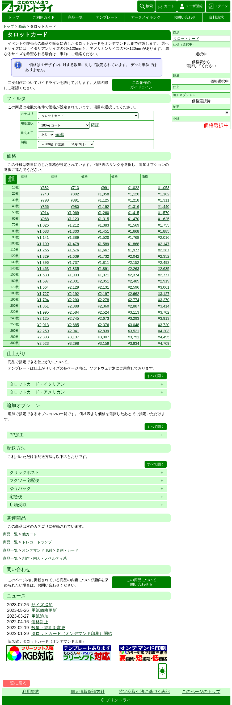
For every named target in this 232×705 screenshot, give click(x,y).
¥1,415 (133, 213)
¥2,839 (103, 331)
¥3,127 (163, 294)
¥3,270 (163, 300)
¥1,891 (103, 269)
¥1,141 (43, 237)
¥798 (44, 200)
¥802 (75, 194)
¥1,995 (43, 312)
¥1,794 (43, 300)
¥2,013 (43, 325)
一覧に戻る (16, 683)
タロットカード (186, 38)
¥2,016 (163, 237)
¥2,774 (133, 300)
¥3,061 (163, 287)
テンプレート (107, 17)
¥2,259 (43, 331)
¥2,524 (103, 312)
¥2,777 (163, 275)
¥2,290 (73, 300)
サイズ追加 (42, 604)
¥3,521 (133, 331)
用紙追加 (39, 616)
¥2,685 (73, 325)
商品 (22, 26)
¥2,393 (43, 337)
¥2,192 (73, 294)
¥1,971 (103, 275)
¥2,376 (103, 325)
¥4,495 (163, 337)
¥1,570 (163, 213)
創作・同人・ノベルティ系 (44, 558)
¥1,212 (73, 225)
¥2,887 (133, 306)
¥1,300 (73, 231)
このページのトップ (201, 691)
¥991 (105, 188)
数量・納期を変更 (48, 627)
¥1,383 (103, 225)
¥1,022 (133, 188)
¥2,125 (43, 318)
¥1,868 (133, 244)
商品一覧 (75, 17)
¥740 (44, 194)
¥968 (44, 219)
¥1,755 (163, 225)
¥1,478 (73, 244)
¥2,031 (73, 281)
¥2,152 (133, 262)
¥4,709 (163, 343)
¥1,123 (73, 219)
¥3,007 (103, 337)
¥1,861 (43, 306)
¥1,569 (133, 225)
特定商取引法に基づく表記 (144, 691)
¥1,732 (103, 256)
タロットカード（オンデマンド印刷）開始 (71, 633)
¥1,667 (103, 250)
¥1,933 (73, 275)
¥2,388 (73, 306)
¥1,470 (133, 219)
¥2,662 (133, 294)
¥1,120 (133, 194)
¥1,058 (103, 194)
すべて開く (155, 376)
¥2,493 (163, 262)
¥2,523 (43, 343)
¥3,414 (163, 306)
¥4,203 (163, 331)
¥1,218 (133, 200)
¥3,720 (163, 325)
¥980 (75, 206)
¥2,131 (103, 287)
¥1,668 (133, 231)
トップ (13, 17)
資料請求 (216, 17)
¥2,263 (133, 269)
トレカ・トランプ (37, 542)
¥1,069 (73, 213)
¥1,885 (163, 231)
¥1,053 (163, 188)
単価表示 (11, 179)
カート (169, 6)
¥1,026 (43, 225)
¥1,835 (73, 269)
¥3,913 (163, 318)
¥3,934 (133, 343)
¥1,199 (43, 244)
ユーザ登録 (194, 6)
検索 (149, 6)
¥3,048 (133, 325)
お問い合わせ (185, 17)
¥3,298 (73, 343)
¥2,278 (103, 300)
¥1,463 (43, 269)
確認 (95, 125)
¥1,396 (43, 262)
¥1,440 (163, 206)
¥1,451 (103, 231)
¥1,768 (133, 237)
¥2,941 (73, 331)
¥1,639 (73, 256)
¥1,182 (163, 194)
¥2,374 (133, 275)
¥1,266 (43, 250)
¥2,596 (133, 287)
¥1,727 (43, 294)
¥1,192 (103, 206)
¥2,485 (133, 281)
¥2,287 (163, 250)
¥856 (44, 206)
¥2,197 (103, 294)
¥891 (75, 200)
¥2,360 (103, 306)
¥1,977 (133, 250)
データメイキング (146, 17)
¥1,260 (103, 213)
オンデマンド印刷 (37, 550)
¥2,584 (73, 312)
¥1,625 (163, 219)
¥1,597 (43, 281)
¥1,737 (73, 262)
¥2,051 (103, 281)
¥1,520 (103, 237)
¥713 (75, 188)
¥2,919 (163, 281)
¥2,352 (163, 256)
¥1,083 (43, 231)
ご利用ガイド (43, 17)
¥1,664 (43, 287)
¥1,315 (103, 219)
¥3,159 (103, 343)
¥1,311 (163, 200)
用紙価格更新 (44, 610)
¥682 (44, 188)
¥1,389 (73, 237)
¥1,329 (43, 256)
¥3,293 (133, 318)
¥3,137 (73, 337)
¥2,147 (163, 244)
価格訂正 (39, 622)
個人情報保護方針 (88, 691)
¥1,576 (73, 250)
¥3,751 (133, 337)
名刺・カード (67, 550)
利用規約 (30, 691)
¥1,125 (103, 200)
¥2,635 (163, 269)
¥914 (44, 213)
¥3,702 (163, 312)
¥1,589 (103, 244)
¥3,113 (133, 312)
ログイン (221, 6)
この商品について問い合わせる (141, 582)
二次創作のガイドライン (141, 84)
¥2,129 (73, 287)
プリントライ (118, 700)
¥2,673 (103, 318)
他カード (29, 534)
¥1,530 (43, 275)
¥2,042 (133, 256)
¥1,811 (103, 262)
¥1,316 (133, 206)
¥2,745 (73, 318)
